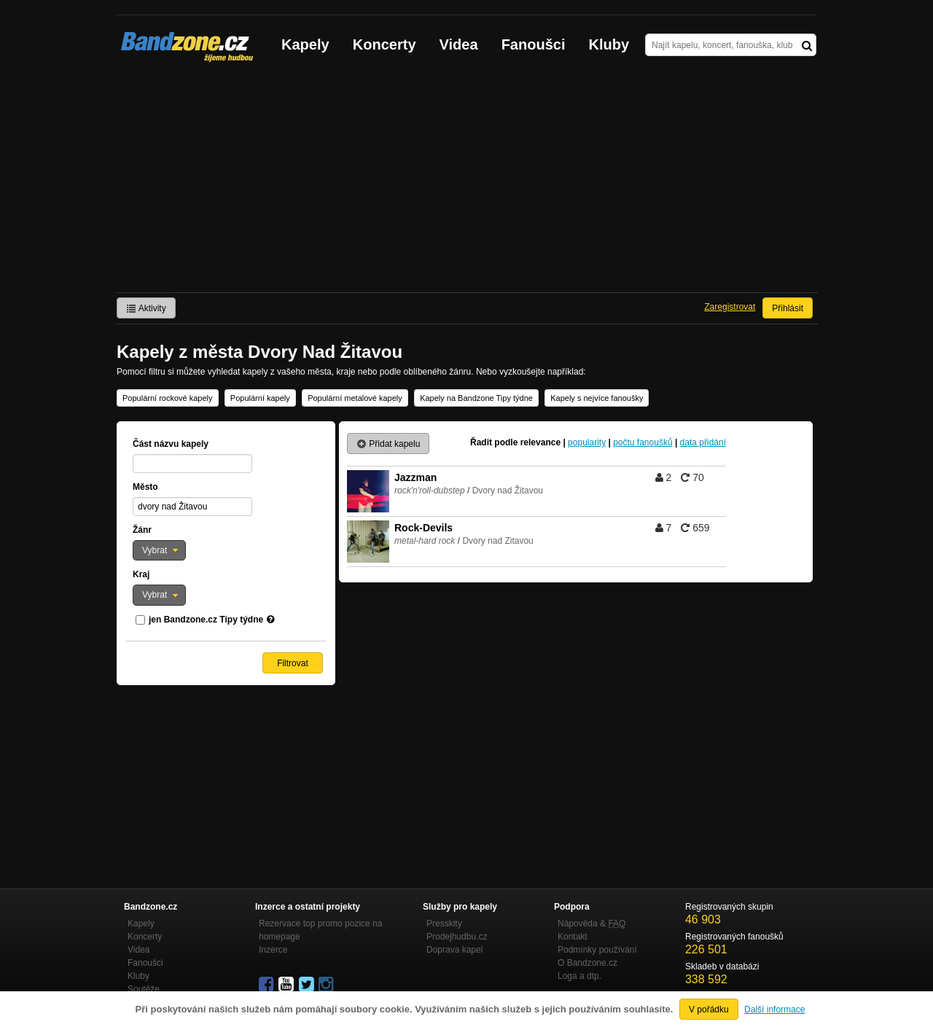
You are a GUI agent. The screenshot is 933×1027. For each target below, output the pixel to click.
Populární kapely (260, 398)
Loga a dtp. (579, 976)
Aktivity (146, 308)
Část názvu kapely (170, 444)
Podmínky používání (597, 950)
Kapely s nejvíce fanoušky (596, 398)
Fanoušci (533, 44)
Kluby (609, 44)
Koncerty (384, 44)
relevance (540, 442)
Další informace (774, 1009)
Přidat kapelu (388, 444)
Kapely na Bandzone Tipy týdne (476, 398)
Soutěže (144, 989)
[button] (159, 550)
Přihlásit (787, 308)
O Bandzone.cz (587, 963)
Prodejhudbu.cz (456, 937)
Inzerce (273, 950)
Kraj (141, 574)
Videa (459, 44)
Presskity (444, 923)
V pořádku (709, 1009)
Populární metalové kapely (355, 398)
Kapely (305, 44)
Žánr (142, 530)
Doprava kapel (454, 950)
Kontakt (572, 937)
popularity (587, 442)
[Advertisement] (466, 183)
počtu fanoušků (642, 442)
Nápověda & (591, 923)
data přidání (703, 442)
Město (145, 487)
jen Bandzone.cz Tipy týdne (206, 619)
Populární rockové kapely (167, 398)
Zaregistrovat (729, 307)
